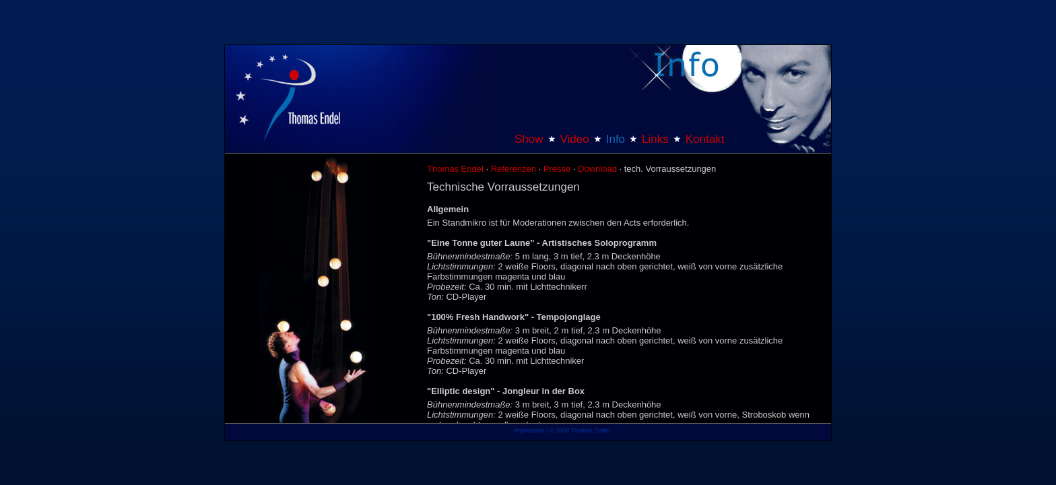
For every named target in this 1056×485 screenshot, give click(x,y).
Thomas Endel (455, 169)
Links (655, 139)
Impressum (530, 430)
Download (597, 169)
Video (574, 139)
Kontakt (705, 139)
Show (529, 139)
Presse (556, 169)
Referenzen (513, 169)
